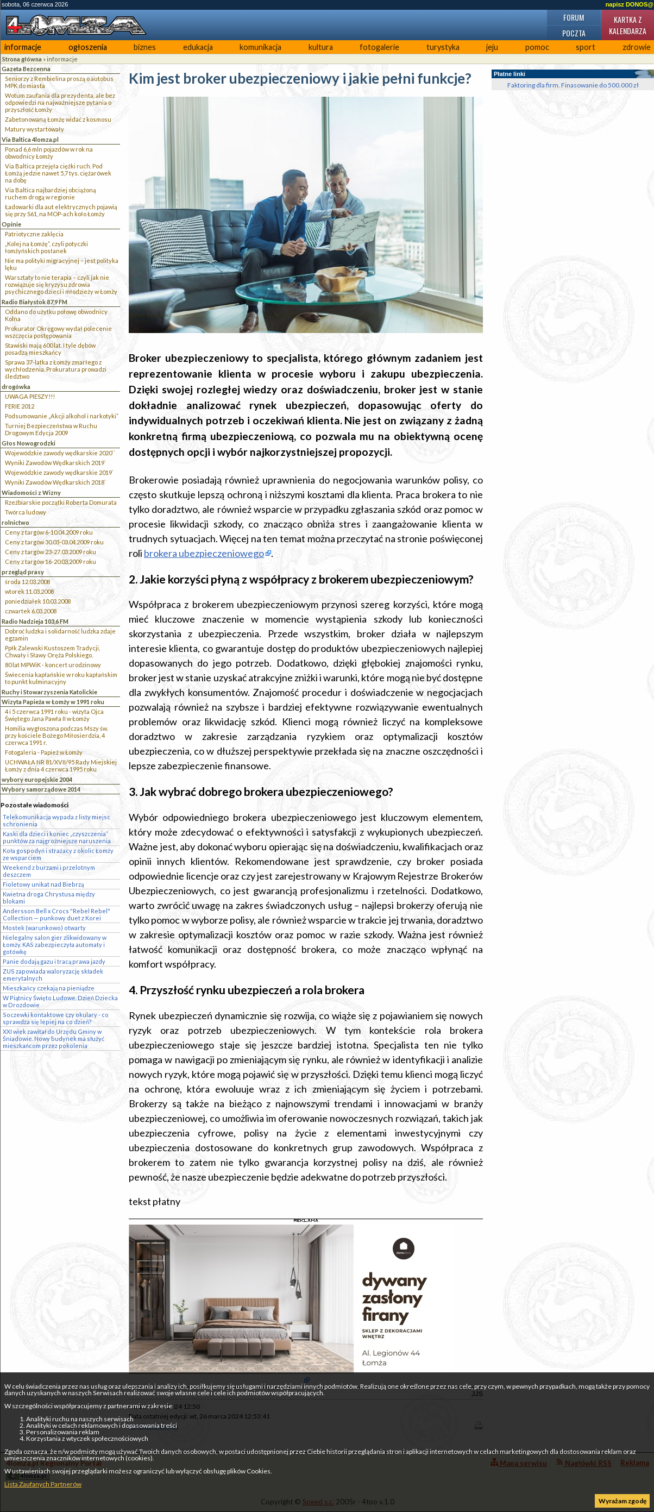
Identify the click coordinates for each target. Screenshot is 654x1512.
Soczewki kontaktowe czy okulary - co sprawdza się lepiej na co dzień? (56, 1018)
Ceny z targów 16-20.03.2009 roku (50, 561)
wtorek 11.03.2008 (29, 591)
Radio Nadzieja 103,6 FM (35, 621)
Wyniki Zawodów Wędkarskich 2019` (55, 462)
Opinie (11, 224)
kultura (321, 47)
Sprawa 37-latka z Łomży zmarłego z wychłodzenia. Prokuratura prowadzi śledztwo (55, 369)
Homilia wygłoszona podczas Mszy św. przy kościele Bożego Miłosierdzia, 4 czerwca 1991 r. (56, 735)
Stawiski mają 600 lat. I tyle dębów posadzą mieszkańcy (50, 349)
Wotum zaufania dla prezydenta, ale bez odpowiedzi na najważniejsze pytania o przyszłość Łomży (60, 102)
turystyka (443, 47)
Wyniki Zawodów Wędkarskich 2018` (55, 482)
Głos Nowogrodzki (28, 443)
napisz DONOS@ (629, 4)
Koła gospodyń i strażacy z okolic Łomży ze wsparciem (58, 854)
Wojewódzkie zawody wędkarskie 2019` (59, 472)
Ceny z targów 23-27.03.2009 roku (50, 551)
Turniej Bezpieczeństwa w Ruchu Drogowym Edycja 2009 (51, 429)
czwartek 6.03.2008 (30, 610)
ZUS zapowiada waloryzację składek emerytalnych (53, 975)
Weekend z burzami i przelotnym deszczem (49, 871)
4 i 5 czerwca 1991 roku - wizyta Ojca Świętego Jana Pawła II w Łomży (54, 715)
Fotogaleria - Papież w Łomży (44, 752)
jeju (492, 47)
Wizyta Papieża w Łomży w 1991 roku (53, 701)
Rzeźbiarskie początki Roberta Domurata (61, 502)
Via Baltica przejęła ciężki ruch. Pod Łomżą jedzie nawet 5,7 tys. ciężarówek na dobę (58, 173)
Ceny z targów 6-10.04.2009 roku (49, 532)
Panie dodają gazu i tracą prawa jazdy (54, 961)
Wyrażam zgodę (622, 1501)
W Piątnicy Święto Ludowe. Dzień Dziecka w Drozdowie (60, 1001)
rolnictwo (15, 522)
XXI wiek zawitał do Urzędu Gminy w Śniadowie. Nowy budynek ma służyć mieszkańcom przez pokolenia (53, 1038)
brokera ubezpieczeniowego (204, 553)
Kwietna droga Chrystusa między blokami (49, 897)
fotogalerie (379, 47)
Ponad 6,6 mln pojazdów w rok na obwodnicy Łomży (49, 153)
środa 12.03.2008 (27, 581)
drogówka (16, 386)
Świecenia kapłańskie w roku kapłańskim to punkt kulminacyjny (61, 678)
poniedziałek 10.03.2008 (38, 601)
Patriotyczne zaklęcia (34, 233)
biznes (145, 47)
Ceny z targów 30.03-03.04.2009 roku (54, 541)
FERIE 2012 (19, 406)
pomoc (537, 47)
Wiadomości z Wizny (31, 492)
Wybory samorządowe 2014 (41, 789)
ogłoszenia (87, 47)
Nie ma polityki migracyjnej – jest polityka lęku (61, 264)
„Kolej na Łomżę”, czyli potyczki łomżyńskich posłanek (46, 247)
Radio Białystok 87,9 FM (34, 301)
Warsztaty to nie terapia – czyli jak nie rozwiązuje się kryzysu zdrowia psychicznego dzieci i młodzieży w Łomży (61, 284)
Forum (573, 17)
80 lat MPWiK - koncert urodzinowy (53, 664)
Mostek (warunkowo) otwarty (44, 927)
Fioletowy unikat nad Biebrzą (43, 884)
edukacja (198, 47)
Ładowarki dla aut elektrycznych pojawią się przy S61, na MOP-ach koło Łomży (61, 210)
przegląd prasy (23, 571)
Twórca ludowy (25, 512)
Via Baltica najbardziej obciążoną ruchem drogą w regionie (50, 193)
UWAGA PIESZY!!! (30, 396)
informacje (22, 47)
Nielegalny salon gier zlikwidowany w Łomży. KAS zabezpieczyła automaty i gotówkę (54, 944)
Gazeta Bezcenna (26, 68)
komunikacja (260, 47)
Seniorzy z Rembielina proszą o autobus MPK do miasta (59, 82)
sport (585, 47)
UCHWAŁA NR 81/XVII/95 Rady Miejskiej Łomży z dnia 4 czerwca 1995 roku (61, 765)
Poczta (574, 33)
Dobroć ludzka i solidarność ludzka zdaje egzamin (60, 635)
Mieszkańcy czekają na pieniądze (49, 988)
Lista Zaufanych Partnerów (42, 1484)
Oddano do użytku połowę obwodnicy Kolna (56, 315)
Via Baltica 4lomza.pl (30, 139)
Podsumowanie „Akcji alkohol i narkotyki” (61, 415)
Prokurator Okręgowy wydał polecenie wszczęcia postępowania (58, 332)
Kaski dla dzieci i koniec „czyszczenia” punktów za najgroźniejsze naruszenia (57, 837)
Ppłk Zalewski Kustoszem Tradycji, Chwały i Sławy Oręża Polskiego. (52, 651)
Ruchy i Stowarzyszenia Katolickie (49, 691)
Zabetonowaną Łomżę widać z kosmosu (58, 119)
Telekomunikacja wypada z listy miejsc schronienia (56, 820)
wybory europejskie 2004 (37, 779)
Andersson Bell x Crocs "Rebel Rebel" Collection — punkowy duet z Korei (56, 914)
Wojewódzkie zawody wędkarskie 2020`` (60, 452)
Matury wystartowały (34, 129)
